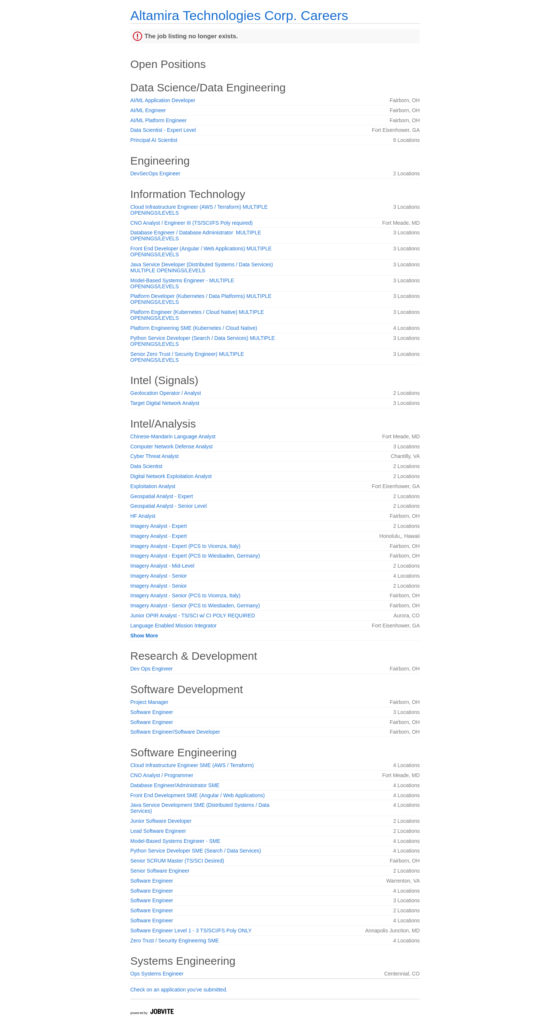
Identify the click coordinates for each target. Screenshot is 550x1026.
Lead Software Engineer (158, 831)
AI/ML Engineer (148, 110)
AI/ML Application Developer (162, 100)
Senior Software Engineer (160, 871)
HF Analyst (142, 516)
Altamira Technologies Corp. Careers (239, 15)
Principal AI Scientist (153, 140)
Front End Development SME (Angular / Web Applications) (197, 795)
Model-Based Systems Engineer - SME (175, 841)
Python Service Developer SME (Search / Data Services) (195, 851)
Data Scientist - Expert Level (163, 130)
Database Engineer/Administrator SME (174, 785)
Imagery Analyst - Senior (158, 576)
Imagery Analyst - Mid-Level (162, 566)
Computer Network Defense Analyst (171, 446)
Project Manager (149, 702)
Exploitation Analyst (152, 486)
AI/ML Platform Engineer (158, 120)
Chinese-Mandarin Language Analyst (173, 436)
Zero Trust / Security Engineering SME (174, 941)
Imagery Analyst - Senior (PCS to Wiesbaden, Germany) (195, 605)
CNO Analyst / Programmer (161, 775)
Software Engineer (151, 712)
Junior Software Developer (160, 821)
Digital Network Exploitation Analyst (171, 476)
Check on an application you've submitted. (178, 990)
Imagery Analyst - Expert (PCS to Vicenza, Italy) (185, 546)
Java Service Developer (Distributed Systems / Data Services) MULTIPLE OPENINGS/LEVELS (201, 267)
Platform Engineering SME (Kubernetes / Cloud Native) (193, 328)
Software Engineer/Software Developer (175, 732)
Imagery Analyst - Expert (158, 526)
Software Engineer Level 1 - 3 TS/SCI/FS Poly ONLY (191, 931)
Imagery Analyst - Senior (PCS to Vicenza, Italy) (185, 595)
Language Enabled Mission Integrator (173, 626)
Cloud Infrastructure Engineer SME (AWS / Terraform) (192, 765)
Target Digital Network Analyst (164, 403)
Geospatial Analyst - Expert (161, 496)
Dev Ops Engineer (151, 669)
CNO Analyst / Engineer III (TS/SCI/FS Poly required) (191, 223)
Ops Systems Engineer (156, 974)
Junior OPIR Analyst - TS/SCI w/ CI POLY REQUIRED (192, 615)
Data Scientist (146, 466)
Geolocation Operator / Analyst (165, 393)
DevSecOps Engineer (155, 173)
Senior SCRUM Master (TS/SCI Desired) (177, 861)
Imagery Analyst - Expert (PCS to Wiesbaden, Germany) (195, 556)
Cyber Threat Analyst (154, 456)
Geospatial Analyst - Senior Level (168, 506)
